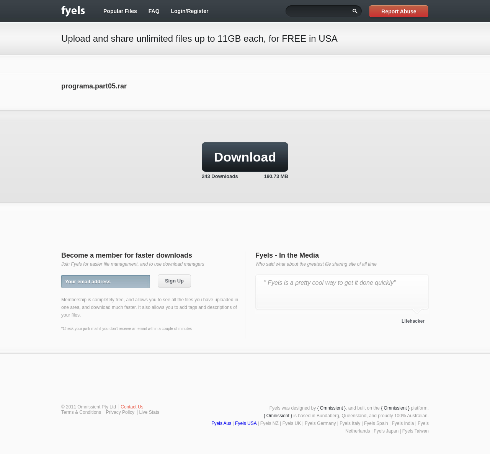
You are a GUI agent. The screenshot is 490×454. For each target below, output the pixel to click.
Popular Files (120, 11)
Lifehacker (413, 321)
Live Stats (149, 412)
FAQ (154, 11)
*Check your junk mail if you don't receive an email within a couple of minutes (126, 329)
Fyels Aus (221, 423)
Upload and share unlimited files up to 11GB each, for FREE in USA (199, 38)
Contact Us (132, 407)
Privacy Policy (120, 412)
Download (245, 157)
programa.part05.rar (94, 86)
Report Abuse (398, 11)
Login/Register (189, 11)
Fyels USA (245, 423)
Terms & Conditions (81, 412)
